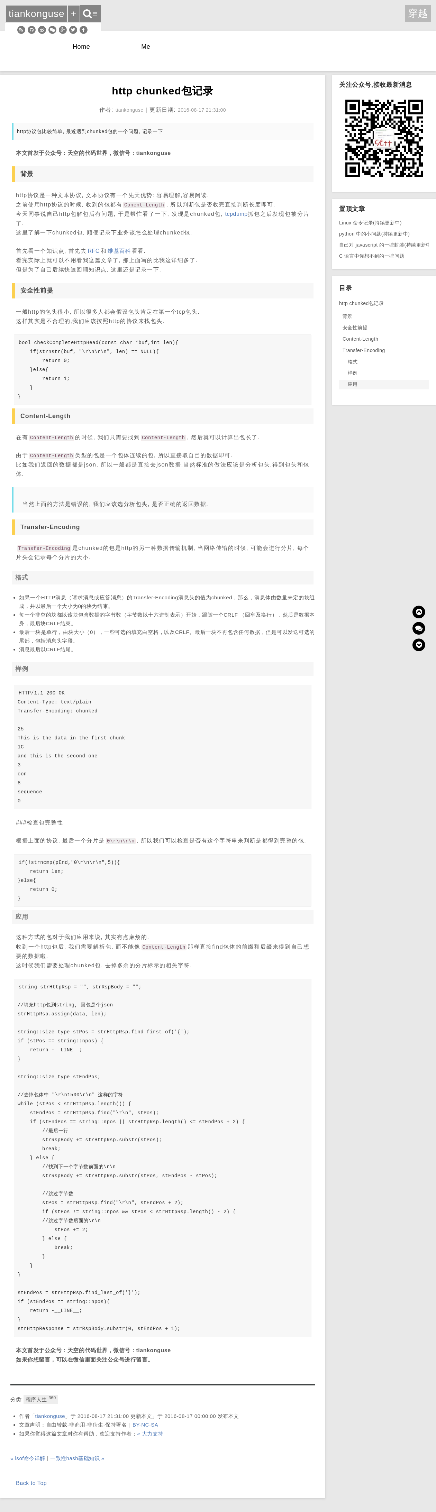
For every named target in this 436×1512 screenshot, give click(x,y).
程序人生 (41, 1398)
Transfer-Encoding (364, 350)
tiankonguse (50, 1416)
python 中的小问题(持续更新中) (374, 234)
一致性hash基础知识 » (77, 1458)
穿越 (418, 13)
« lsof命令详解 (27, 1458)
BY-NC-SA (145, 1425)
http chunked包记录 (361, 303)
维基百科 (119, 251)
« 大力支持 (150, 1434)
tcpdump (236, 214)
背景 (348, 316)
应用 (353, 384)
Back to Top (31, 1483)
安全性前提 (355, 327)
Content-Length (360, 339)
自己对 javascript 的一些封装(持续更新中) (386, 245)
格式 (353, 362)
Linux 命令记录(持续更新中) (370, 222)
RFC (94, 251)
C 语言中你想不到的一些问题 (372, 256)
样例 (353, 373)
